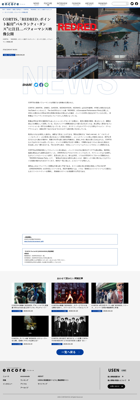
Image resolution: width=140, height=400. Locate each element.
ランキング (24, 380)
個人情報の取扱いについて (117, 380)
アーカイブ (24, 388)
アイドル (23, 384)
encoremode (25, 376)
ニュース (6, 376)
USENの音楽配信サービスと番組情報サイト (53, 380)
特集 (4, 380)
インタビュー (7, 384)
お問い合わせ (114, 386)
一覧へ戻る (68, 352)
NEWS (9, 9)
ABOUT (40, 376)
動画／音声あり (17, 9)
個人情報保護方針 (114, 376)
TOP (3, 9)
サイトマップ (42, 384)
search (127, 4)
